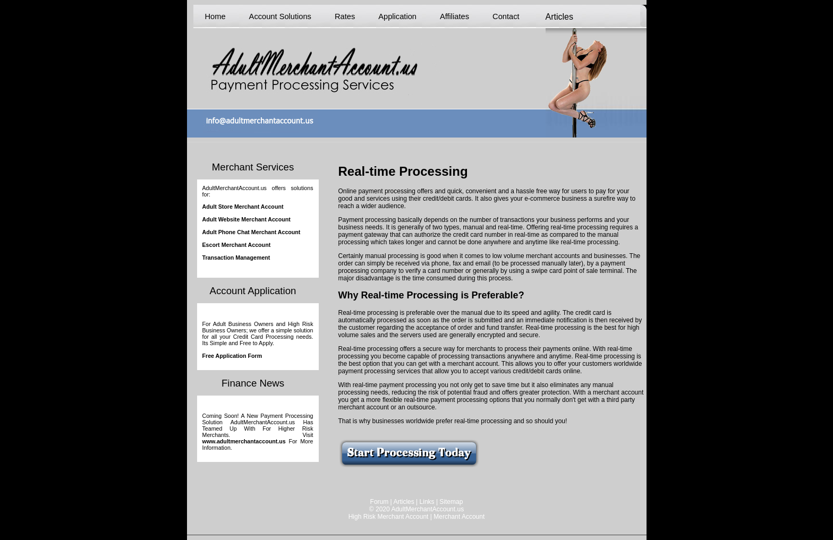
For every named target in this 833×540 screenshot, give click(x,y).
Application (397, 16)
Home (215, 16)
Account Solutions (280, 16)
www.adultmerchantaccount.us (244, 441)
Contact (506, 16)
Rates (345, 16)
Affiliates (454, 16)
